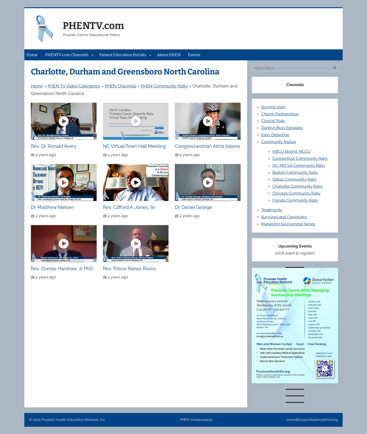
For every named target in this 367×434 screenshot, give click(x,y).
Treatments (271, 210)
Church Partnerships (279, 114)
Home (37, 86)
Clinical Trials (273, 120)
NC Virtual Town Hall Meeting (134, 146)
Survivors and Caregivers (284, 217)
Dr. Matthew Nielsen (52, 207)
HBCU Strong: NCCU (291, 151)
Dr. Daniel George (193, 207)
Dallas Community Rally (294, 179)
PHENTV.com (93, 26)
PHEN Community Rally (164, 86)
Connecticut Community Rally (300, 158)
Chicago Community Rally (296, 193)
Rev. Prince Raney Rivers (129, 268)
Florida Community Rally (295, 200)
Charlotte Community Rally (297, 186)
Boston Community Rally (295, 172)
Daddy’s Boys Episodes (282, 127)
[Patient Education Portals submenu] (150, 55)
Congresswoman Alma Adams (207, 146)
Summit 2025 (273, 107)
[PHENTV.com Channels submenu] (92, 55)
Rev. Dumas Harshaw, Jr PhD (62, 268)
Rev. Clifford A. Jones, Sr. (129, 207)
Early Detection (275, 134)
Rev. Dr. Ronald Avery (54, 146)
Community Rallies (278, 141)
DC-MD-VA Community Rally (298, 165)
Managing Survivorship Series (288, 224)
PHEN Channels (120, 86)
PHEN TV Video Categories (74, 86)
